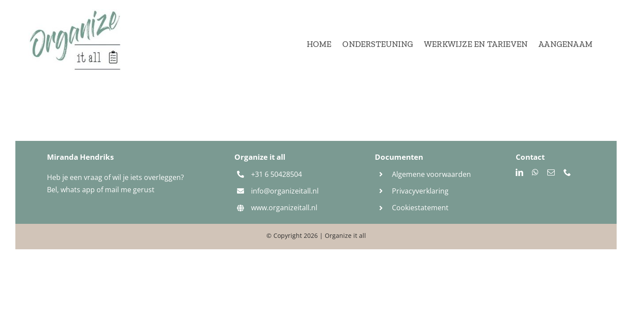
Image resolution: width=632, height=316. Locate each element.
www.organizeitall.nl (284, 207)
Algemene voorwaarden (431, 174)
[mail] (551, 172)
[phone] (567, 172)
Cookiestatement (421, 207)
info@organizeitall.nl (285, 191)
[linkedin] (519, 172)
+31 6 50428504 (276, 174)
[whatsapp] (535, 172)
